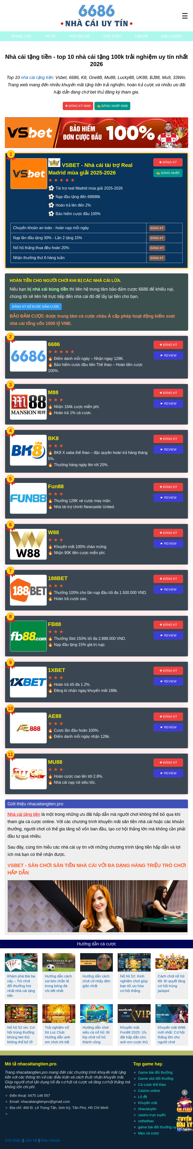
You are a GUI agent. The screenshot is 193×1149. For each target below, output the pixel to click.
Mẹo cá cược (148, 1133)
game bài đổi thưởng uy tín (160, 1127)
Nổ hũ (50, 36)
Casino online (149, 1090)
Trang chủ (21, 36)
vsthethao (146, 1121)
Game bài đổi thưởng (155, 1072)
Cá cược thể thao (152, 1084)
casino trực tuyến (152, 1115)
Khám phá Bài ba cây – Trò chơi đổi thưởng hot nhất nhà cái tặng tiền (21, 986)
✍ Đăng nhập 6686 (112, 106)
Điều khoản (171, 36)
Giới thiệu (112, 36)
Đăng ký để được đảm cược (35, 306)
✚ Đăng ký (168, 162)
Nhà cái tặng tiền (24, 814)
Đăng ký (157, 228)
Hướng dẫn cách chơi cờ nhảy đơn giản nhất (96, 981)
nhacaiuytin (147, 1109)
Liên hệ (141, 36)
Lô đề (142, 1097)
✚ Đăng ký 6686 (78, 106)
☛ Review (168, 355)
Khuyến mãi (79, 36)
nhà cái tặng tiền (37, 77)
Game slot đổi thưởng (155, 1078)
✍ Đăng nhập (167, 173)
